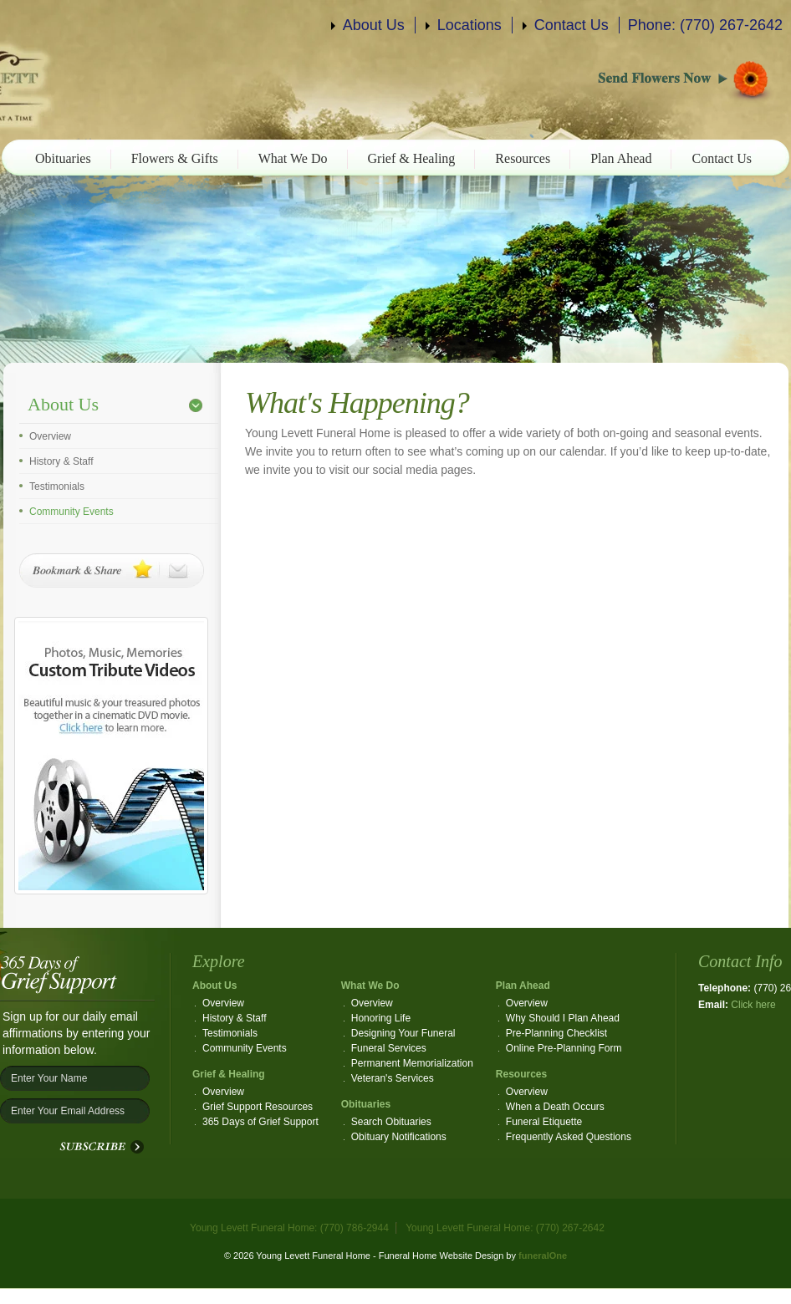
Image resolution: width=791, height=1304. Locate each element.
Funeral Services (388, 1048)
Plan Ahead (620, 158)
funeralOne (542, 1256)
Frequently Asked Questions (568, 1137)
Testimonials (56, 486)
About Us (374, 25)
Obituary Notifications (399, 1137)
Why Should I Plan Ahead (563, 1018)
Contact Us (571, 25)
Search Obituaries (391, 1122)
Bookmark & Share (111, 570)
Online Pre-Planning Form (564, 1048)
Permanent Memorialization (412, 1063)
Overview (50, 436)
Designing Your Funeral (403, 1033)
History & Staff (61, 461)
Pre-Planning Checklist (556, 1033)
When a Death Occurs (555, 1107)
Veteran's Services (392, 1078)
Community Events (71, 511)
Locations (469, 25)
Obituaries (63, 158)
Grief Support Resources (257, 1107)
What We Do (293, 158)
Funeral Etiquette (544, 1122)
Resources (522, 158)
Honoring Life (381, 1018)
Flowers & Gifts (174, 158)
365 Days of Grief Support (260, 1122)
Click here (753, 1005)
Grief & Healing (412, 158)
